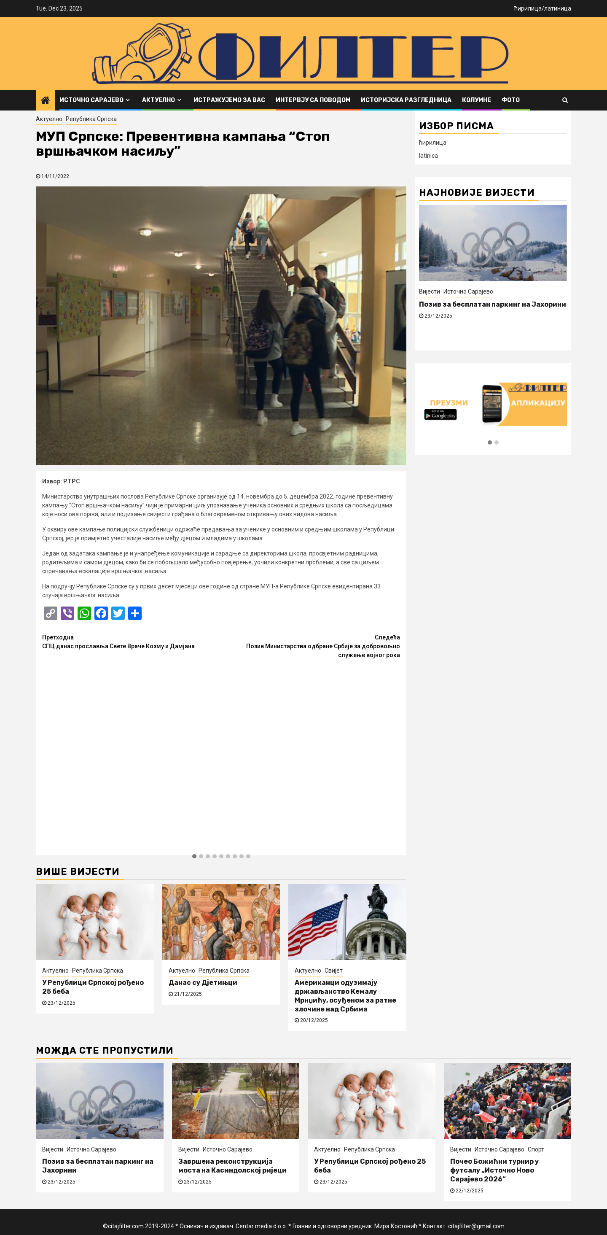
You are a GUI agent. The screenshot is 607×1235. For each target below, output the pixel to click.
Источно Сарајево (91, 100)
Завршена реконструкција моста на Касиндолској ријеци (232, 1165)
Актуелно (158, 100)
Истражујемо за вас (229, 100)
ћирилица (528, 8)
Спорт (536, 1149)
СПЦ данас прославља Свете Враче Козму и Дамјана (131, 641)
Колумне (476, 100)
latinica (428, 155)
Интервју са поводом (313, 100)
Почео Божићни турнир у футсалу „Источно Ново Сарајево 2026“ (494, 1170)
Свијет (334, 970)
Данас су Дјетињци (203, 983)
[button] (194, 857)
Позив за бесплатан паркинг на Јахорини (492, 304)
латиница (557, 8)
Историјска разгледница (406, 100)
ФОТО (511, 100)
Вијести (429, 291)
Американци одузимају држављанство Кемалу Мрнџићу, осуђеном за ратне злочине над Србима (345, 996)
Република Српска (91, 119)
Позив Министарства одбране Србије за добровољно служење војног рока (310, 645)
